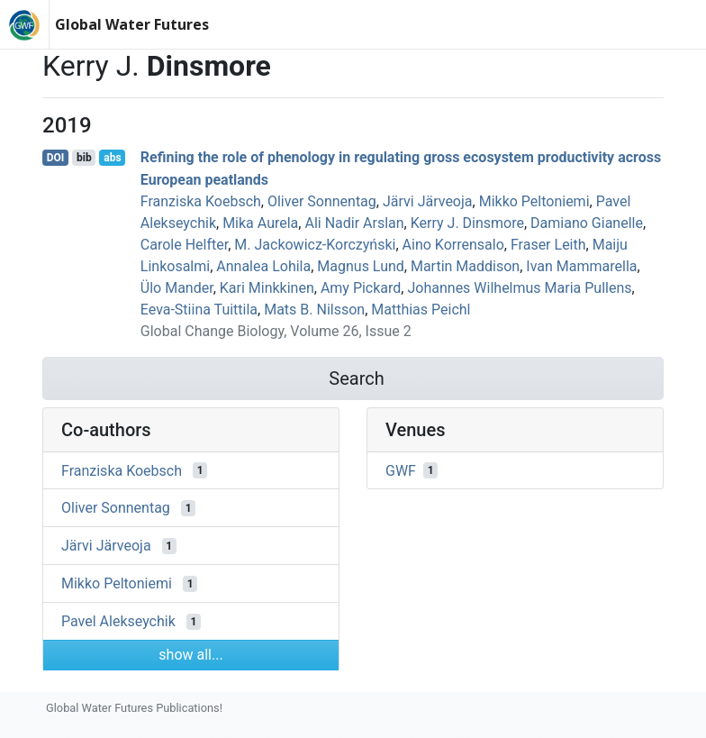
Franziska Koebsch (200, 201)
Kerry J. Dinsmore (467, 223)
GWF (400, 469)
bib (84, 157)
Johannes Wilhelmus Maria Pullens (519, 287)
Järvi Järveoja (428, 201)
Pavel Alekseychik (118, 621)
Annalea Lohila (263, 266)
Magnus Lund (360, 266)
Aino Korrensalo (453, 244)
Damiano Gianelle (586, 223)
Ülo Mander (176, 287)
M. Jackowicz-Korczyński (314, 244)
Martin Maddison (465, 266)
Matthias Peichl (420, 309)
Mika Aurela (260, 223)
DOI (56, 157)
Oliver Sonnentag (321, 201)
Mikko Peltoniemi (534, 201)
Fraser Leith (548, 244)
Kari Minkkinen (267, 287)
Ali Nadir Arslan (353, 223)
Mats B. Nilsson (314, 309)
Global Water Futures (132, 24)
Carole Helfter (184, 244)
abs (112, 157)
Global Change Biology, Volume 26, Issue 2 (276, 331)
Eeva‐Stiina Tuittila (199, 309)
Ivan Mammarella (581, 266)
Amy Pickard (361, 287)
